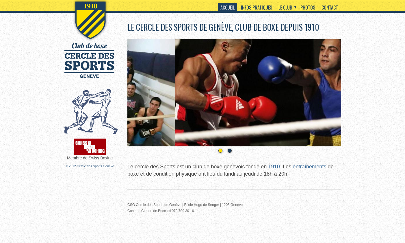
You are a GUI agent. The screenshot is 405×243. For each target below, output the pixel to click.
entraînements (309, 167)
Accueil (227, 7)
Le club (285, 7)
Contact (330, 7)
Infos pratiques (256, 7)
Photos (307, 7)
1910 (274, 167)
